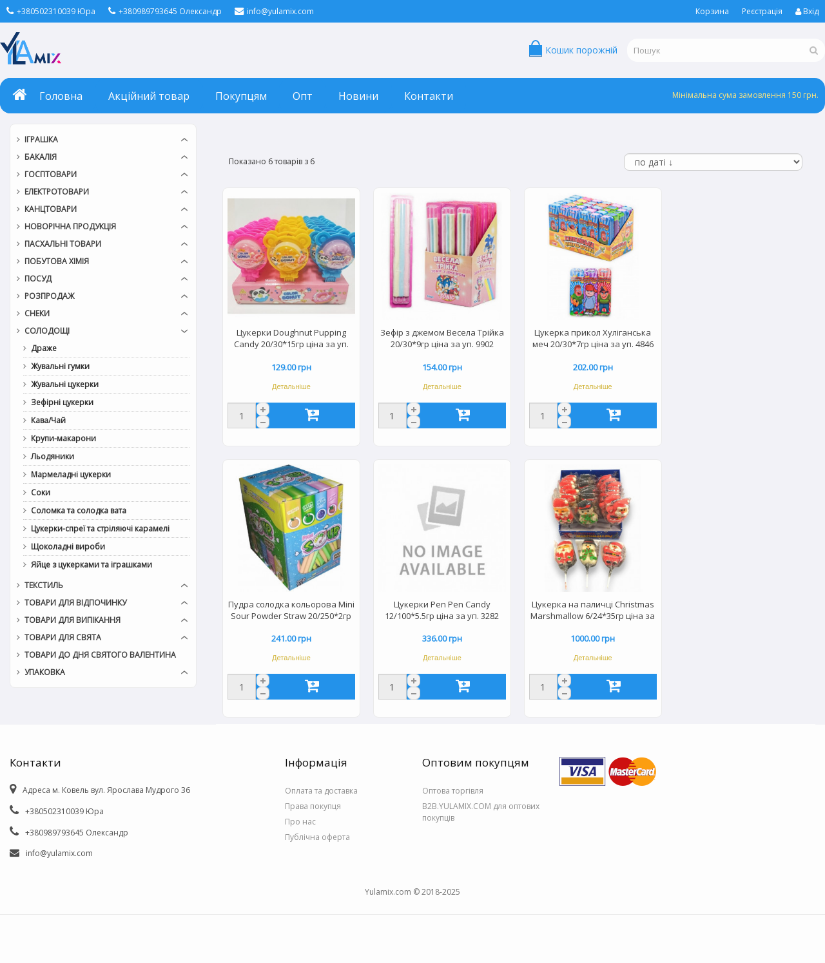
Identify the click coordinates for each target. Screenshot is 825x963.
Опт (303, 96)
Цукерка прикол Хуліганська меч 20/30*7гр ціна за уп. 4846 (593, 338)
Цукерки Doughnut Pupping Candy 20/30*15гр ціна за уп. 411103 (291, 339)
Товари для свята (62, 637)
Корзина (712, 11)
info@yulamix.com (274, 11)
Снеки (37, 313)
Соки (40, 492)
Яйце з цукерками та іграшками (91, 564)
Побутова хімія (56, 261)
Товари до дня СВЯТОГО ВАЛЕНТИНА (100, 654)
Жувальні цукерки (65, 384)
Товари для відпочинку (75, 602)
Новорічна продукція (70, 226)
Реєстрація (762, 11)
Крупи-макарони (63, 438)
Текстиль (43, 585)
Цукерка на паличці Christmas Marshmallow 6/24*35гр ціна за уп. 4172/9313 (592, 611)
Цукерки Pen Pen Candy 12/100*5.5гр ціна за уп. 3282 (442, 610)
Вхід (807, 11)
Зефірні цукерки (62, 402)
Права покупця (313, 806)
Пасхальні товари (62, 243)
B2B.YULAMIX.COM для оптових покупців (480, 812)
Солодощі (47, 330)
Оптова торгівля (452, 790)
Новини (358, 96)
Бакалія (40, 156)
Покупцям (241, 96)
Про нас (300, 821)
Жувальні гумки (60, 366)
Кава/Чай (48, 420)
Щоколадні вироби (68, 546)
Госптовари (50, 174)
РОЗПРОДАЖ (49, 296)
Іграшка (41, 139)
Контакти (428, 96)
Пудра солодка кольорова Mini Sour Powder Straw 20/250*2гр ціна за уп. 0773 (291, 611)
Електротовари (56, 191)
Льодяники (52, 456)
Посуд (38, 278)
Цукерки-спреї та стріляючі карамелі (100, 528)
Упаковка (44, 672)
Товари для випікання (72, 620)
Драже (44, 348)
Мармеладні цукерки (71, 474)
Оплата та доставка (321, 790)
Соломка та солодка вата (78, 510)
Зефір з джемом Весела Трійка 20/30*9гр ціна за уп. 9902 (442, 338)
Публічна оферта (317, 837)
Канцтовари (50, 209)
